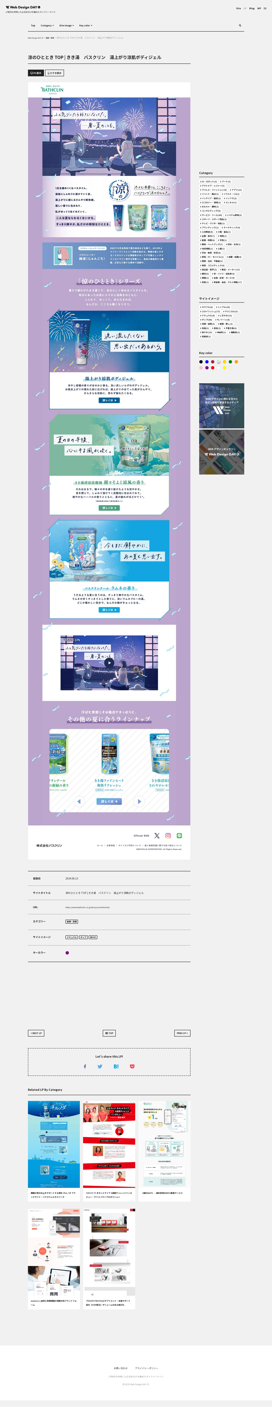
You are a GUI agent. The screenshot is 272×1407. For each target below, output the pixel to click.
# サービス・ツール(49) (214, 246)
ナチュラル (73, 940)
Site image (71, 25)
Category (48, 25)
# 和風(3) (227, 415)
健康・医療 (73, 923)
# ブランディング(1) (212, 267)
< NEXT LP (38, 1037)
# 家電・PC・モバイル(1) (214, 309)
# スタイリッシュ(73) (212, 394)
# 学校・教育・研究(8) (228, 304)
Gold (227, 457)
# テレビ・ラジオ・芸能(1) (215, 262)
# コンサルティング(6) (213, 240)
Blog (250, 8)
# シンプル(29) (228, 388)
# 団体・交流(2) (209, 299)
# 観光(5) (234, 336)
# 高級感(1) (224, 431)
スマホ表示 (61, 74)
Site (234, 8)
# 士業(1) (205, 304)
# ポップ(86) (228, 404)
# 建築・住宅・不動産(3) (214, 320)
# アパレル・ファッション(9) (217, 193)
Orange (201, 463)
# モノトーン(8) (209, 410)
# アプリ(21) (207, 198)
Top (33, 25)
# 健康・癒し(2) (209, 415)
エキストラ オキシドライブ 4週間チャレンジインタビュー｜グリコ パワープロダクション (109, 1203)
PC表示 (38, 74)
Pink (207, 463)
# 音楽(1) (205, 357)
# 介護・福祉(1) (229, 278)
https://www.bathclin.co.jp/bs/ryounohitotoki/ (93, 909)
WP (258, 8)
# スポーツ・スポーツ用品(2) (217, 256)
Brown (214, 457)
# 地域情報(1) (230, 299)
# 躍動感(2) (207, 431)
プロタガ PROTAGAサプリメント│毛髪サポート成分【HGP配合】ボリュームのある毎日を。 (109, 1311)
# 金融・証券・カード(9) (214, 352)
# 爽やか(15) (207, 426)
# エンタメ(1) (208, 230)
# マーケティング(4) (212, 272)
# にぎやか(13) (209, 404)
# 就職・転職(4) (209, 315)
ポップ (88, 940)
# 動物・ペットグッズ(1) (214, 293)
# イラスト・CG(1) (211, 209)
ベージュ (201, 470)
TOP (109, 1037)
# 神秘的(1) (225, 426)
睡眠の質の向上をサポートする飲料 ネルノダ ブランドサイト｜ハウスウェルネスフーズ (54, 1203)
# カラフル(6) (208, 388)
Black (201, 457)
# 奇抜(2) (205, 420)
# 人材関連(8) (208, 278)
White (227, 463)
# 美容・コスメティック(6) (215, 325)
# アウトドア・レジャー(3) (215, 187)
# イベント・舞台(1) (212, 203)
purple (67, 956)
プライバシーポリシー (148, 1374)
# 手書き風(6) (223, 420)
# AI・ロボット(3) (210, 182)
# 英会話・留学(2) (210, 331)
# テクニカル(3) (209, 399)
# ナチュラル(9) (231, 399)
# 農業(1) (205, 346)
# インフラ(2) (208, 219)
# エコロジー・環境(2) (213, 225)
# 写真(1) (227, 288)
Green (233, 457)
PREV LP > (180, 1037)
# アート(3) (231, 182)
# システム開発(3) (210, 251)
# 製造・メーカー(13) (212, 336)
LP (242, 8)
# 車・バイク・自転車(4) (214, 341)
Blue (207, 457)
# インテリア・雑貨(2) (213, 214)
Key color (93, 25)
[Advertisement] (109, 996)
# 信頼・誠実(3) (231, 410)
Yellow (233, 463)
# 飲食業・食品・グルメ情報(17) (219, 362)
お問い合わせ (118, 1374)
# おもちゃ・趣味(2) (212, 235)
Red (220, 463)
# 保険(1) (227, 283)
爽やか (100, 940)
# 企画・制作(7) (209, 283)
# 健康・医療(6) (209, 288)
